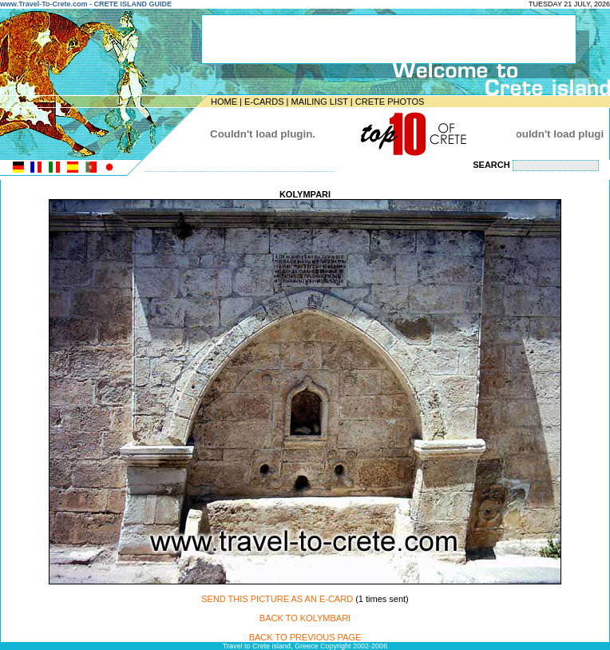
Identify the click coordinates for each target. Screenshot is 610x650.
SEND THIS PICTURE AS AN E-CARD (277, 599)
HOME (224, 101)
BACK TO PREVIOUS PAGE (305, 637)
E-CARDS (264, 101)
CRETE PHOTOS (390, 101)
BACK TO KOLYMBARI (305, 618)
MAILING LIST (319, 101)
